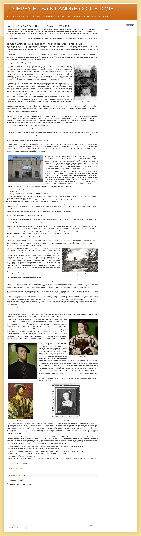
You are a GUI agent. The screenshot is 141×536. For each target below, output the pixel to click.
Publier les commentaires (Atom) (21, 528)
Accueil (52, 525)
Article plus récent (12, 525)
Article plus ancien (93, 525)
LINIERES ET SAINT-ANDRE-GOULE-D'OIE (60, 9)
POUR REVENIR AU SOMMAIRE (16, 468)
